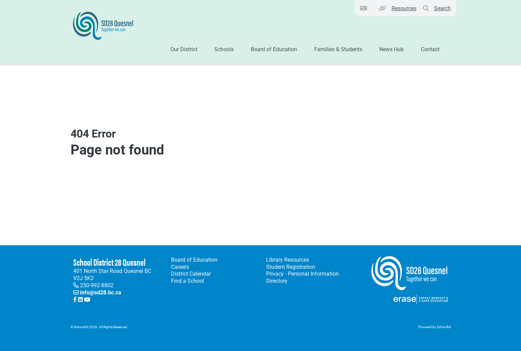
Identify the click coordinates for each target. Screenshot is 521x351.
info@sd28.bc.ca (100, 292)
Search (442, 8)
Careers (180, 266)
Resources (404, 8)
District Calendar (191, 273)
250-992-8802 (96, 285)
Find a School (187, 280)
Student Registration (290, 266)
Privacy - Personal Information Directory (301, 277)
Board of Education (194, 259)
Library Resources (286, 259)
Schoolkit (444, 326)
